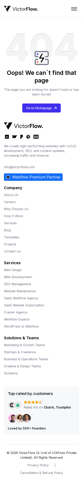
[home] (21, 9)
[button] (74, 9)
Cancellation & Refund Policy (41, 473)
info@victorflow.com (19, 167)
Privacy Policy (38, 465)
